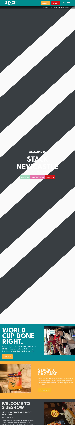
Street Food (57, 8)
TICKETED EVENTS (38, 177)
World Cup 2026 (65, 8)
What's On (45, 8)
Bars (51, 8)
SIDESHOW (56, 3)
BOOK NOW (45, 3)
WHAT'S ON (25, 177)
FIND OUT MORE (45, 390)
